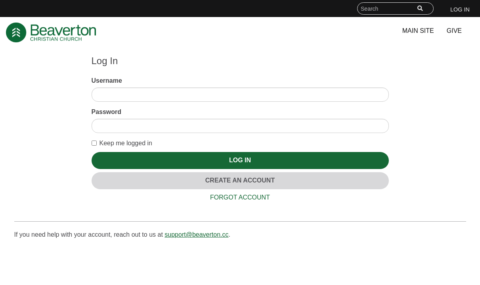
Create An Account (240, 180)
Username (107, 80)
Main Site (418, 30)
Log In (460, 9)
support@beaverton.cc (196, 234)
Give (454, 30)
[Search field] (395, 8)
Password (107, 111)
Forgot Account (240, 197)
